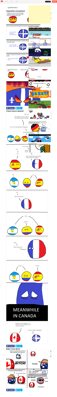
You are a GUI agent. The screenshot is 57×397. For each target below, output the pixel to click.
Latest (6, 1)
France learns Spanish (15, 111)
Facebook (11, 108)
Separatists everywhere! (15, 11)
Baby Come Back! (13, 349)
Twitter (19, 108)
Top (17, 1)
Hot (12, 1)
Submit (54, 1)
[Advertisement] (39, 14)
